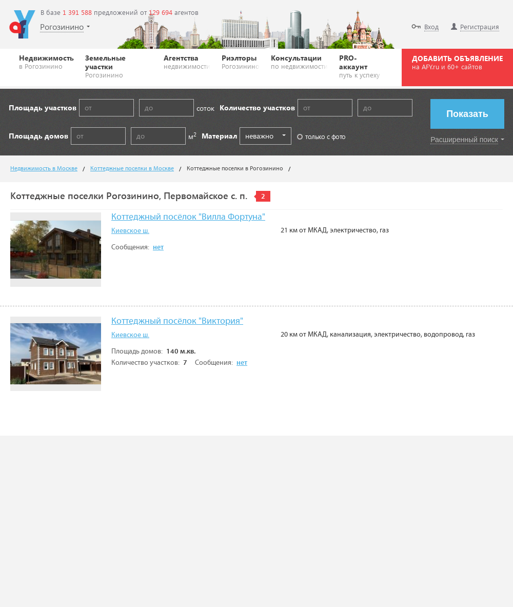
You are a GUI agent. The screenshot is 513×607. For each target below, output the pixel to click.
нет (158, 247)
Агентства (187, 61)
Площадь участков (42, 107)
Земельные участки (118, 66)
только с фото (321, 136)
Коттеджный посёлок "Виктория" (177, 321)
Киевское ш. (130, 231)
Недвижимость (46, 61)
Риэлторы (241, 61)
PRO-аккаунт (361, 66)
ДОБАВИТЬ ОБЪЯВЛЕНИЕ (457, 62)
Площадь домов (38, 136)
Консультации (299, 61)
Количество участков (257, 107)
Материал (219, 136)
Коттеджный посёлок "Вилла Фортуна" (188, 217)
